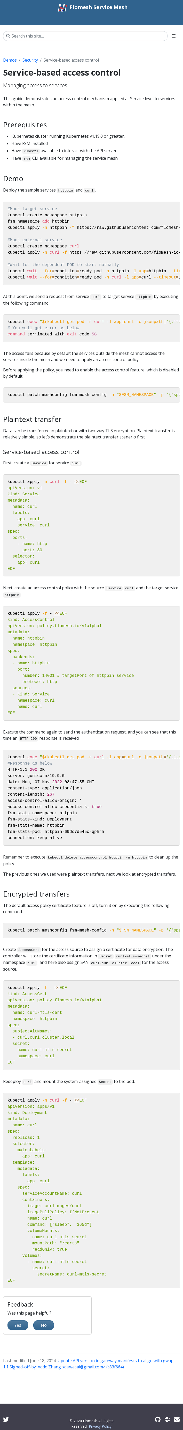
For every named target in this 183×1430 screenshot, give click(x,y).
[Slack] (167, 1420)
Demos (10, 60)
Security (30, 60)
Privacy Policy (100, 1426)
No (44, 1325)
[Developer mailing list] (177, 1420)
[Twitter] (6, 1420)
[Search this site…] (85, 36)
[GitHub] (158, 1420)
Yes (17, 1325)
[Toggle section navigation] (174, 36)
